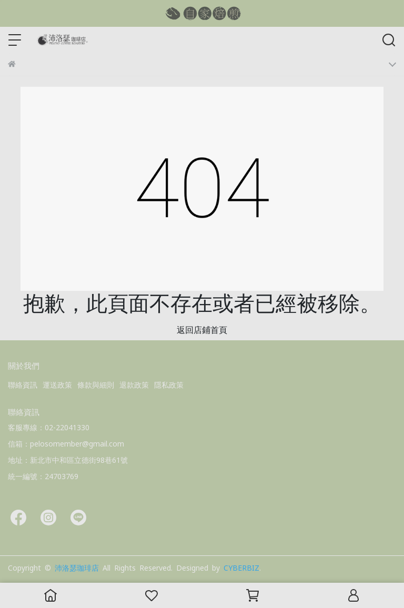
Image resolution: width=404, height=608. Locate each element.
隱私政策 (169, 385)
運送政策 (57, 385)
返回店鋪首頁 (202, 330)
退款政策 (134, 385)
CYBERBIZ (241, 568)
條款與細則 (95, 385)
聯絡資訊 (22, 385)
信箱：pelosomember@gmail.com (66, 444)
